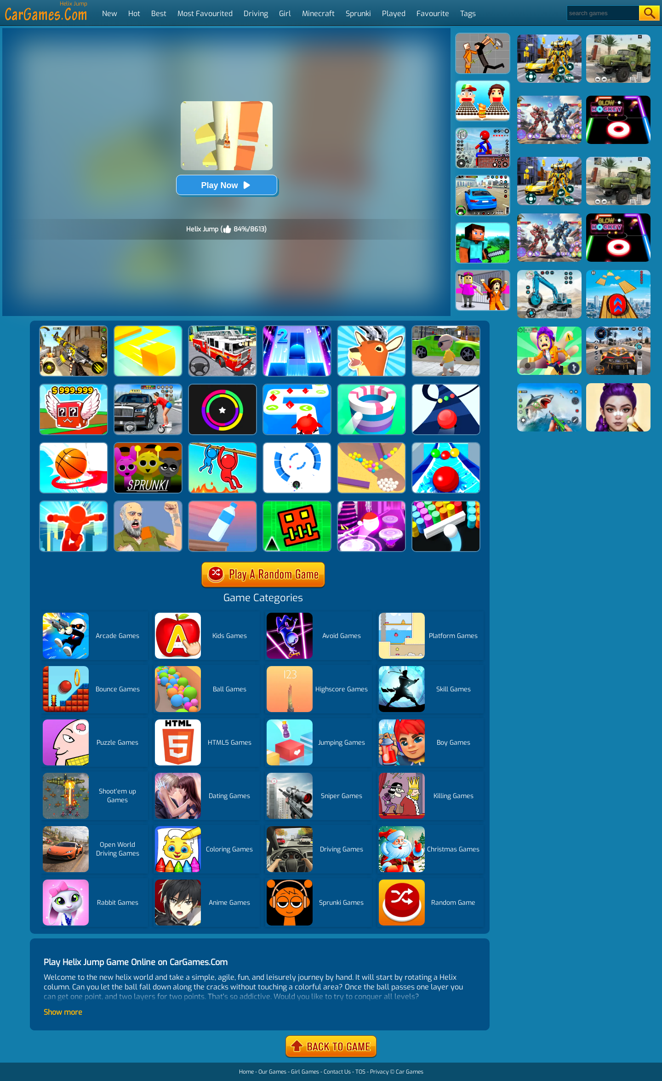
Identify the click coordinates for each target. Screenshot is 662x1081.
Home (246, 1071)
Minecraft (318, 13)
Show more (63, 1012)
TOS (360, 1071)
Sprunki (358, 13)
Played (393, 13)
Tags (468, 13)
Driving (256, 13)
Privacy (379, 1071)
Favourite (433, 13)
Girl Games (305, 1071)
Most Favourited (205, 13)
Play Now (226, 185)
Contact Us (337, 1071)
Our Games (272, 1071)
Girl (285, 13)
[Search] (602, 13)
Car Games (409, 1071)
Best (158, 13)
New (109, 13)
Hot (134, 13)
